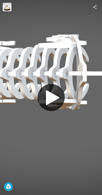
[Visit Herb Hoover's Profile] (7, 7)
